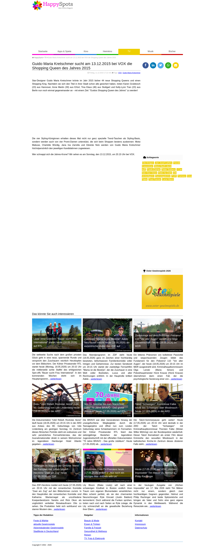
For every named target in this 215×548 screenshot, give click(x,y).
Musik (150, 51)
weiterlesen (55, 379)
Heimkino (107, 51)
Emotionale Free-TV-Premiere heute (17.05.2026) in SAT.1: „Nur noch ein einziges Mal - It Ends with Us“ (104, 473)
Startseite (43, 51)
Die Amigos (148, 163)
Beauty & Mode (91, 520)
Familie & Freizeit (92, 528)
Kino (86, 51)
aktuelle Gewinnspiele (44, 524)
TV (129, 51)
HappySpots (37, 58)
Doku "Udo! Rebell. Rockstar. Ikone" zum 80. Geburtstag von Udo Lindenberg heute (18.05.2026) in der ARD (57, 408)
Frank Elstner (153, 169)
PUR (174, 176)
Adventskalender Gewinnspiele (48, 528)
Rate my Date (165, 173)
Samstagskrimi (163, 176)
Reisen (87, 535)
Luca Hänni (167, 179)
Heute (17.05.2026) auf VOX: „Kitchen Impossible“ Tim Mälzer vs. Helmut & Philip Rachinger (156, 473)
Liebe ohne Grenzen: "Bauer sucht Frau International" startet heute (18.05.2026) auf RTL (55, 342)
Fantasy (182, 176)
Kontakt (138, 520)
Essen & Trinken (92, 524)
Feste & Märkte (40, 520)
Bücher (172, 51)
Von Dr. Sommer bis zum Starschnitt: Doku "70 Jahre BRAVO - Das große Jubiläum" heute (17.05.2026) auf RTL (105, 408)
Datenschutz (141, 528)
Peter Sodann (168, 169)
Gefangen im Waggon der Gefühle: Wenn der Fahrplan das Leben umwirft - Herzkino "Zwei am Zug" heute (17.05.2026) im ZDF (56, 471)
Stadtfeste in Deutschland (45, 531)
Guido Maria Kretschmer (131, 73)
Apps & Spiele (64, 51)
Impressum (140, 524)
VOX (120, 73)
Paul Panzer (155, 179)
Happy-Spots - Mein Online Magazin (52, 5)
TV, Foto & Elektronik (94, 538)
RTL (79, 350)
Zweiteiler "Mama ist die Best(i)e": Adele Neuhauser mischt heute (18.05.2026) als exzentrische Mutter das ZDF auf (107, 343)
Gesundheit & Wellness (95, 531)
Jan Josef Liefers (163, 163)
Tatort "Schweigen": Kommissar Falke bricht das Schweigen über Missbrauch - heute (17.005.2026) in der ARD (157, 408)
